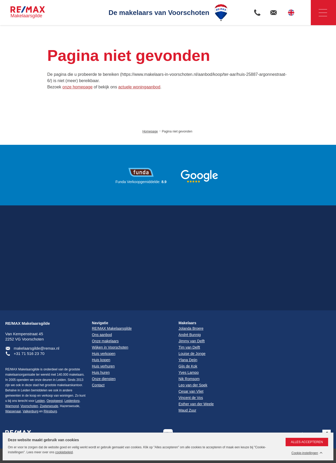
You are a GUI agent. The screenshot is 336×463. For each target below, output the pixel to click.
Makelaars (187, 323)
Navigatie (319, 12)
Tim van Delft (189, 347)
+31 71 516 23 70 (29, 353)
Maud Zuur (187, 410)
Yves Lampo (188, 372)
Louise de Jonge (192, 354)
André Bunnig (189, 335)
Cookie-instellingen (304, 453)
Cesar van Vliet (190, 391)
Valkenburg (30, 411)
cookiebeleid (64, 452)
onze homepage (77, 87)
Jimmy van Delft (191, 341)
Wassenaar (13, 411)
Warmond (12, 406)
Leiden (40, 401)
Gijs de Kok (187, 366)
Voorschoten (29, 406)
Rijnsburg (50, 411)
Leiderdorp (72, 401)
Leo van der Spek (192, 385)
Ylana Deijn (187, 360)
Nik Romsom (189, 379)
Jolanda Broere (190, 328)
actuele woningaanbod (139, 87)
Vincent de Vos (190, 398)
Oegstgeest (54, 401)
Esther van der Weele (196, 404)
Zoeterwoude (49, 406)
